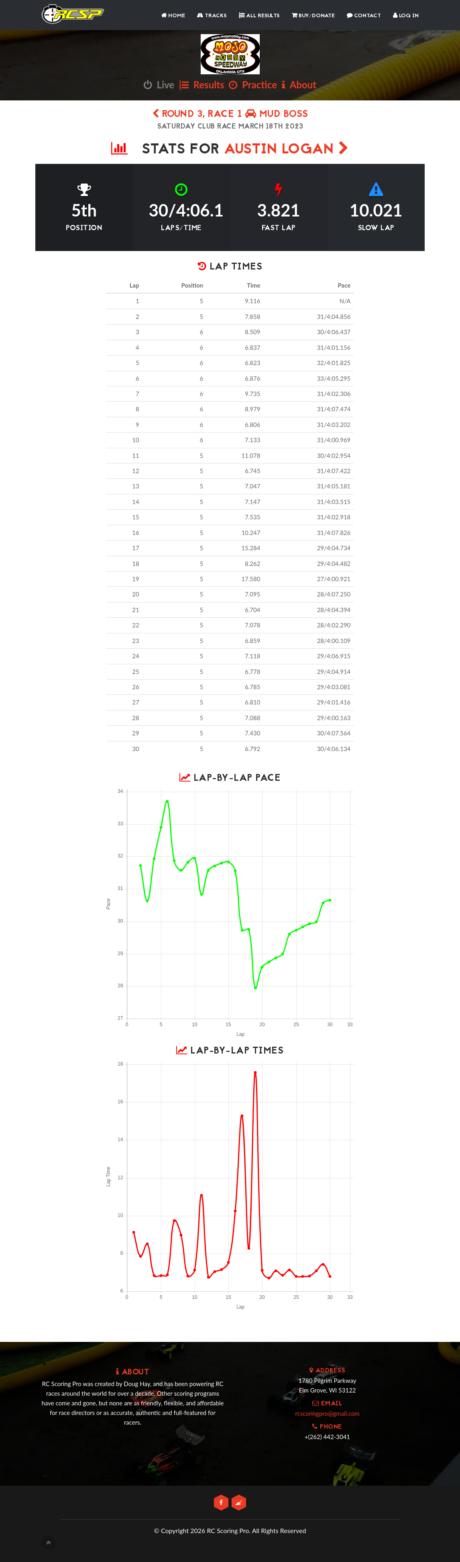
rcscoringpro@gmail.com (327, 1413)
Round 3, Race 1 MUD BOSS (230, 114)
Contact (364, 16)
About (299, 84)
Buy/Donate (313, 16)
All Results (259, 16)
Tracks (212, 16)
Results (201, 84)
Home (173, 16)
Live (159, 84)
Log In (406, 16)
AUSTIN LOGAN (286, 150)
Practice (253, 84)
